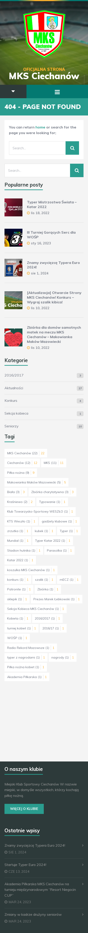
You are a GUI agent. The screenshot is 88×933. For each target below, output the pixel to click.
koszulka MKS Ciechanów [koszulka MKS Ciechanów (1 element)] (31, 570)
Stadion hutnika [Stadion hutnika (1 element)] (23, 550)
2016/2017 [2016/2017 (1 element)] (47, 618)
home (40, 127)
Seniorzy (11, 426)
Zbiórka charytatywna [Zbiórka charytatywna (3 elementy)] (52, 491)
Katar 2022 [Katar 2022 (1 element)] (20, 560)
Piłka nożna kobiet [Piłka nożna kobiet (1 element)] (25, 667)
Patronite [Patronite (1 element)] (19, 589)
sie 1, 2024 (39, 273)
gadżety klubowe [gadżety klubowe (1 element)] (59, 521)
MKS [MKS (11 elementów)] (54, 462)
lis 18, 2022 (40, 213)
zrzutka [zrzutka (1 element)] (17, 530)
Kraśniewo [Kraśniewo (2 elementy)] (20, 501)
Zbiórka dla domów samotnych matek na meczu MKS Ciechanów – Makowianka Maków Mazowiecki (54, 334)
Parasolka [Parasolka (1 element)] (59, 550)
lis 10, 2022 (40, 308)
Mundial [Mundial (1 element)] (18, 540)
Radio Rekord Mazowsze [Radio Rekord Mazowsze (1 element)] (30, 647)
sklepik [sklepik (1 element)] (17, 599)
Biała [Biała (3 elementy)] (16, 491)
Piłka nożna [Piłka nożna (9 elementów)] (20, 472)
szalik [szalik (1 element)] (44, 579)
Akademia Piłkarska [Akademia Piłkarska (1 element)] (27, 676)
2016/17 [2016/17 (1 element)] (53, 628)
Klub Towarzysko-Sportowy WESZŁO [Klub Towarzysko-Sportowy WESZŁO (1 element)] (40, 511)
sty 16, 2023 (41, 243)
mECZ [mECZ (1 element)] (69, 579)
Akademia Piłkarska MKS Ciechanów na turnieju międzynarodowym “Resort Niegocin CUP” (40, 890)
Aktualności (13, 388)
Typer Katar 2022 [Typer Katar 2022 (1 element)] (52, 540)
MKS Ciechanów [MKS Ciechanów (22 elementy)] (25, 453)
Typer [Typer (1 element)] (69, 530)
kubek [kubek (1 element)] (44, 530)
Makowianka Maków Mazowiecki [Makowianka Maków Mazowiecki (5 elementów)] (36, 482)
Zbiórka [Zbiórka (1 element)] (47, 589)
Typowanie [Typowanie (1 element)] (52, 501)
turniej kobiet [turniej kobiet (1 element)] (21, 628)
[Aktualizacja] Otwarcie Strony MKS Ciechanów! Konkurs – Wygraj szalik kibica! (54, 297)
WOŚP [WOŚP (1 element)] (17, 637)
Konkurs (10, 400)
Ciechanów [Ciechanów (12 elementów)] (22, 462)
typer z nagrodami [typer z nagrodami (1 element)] (26, 657)
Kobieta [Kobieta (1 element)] (17, 618)
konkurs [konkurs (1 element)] (18, 579)
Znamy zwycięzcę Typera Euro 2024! (34, 845)
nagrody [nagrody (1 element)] (62, 657)
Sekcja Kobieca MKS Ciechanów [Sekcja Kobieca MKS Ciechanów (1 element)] (35, 608)
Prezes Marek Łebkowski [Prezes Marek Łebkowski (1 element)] (56, 599)
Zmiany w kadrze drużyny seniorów (33, 914)
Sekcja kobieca (16, 413)
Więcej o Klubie (24, 809)
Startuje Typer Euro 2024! (25, 864)
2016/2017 (14, 375)
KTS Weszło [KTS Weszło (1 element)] (21, 521)
